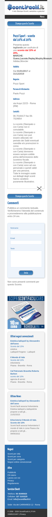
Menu (42, 16)
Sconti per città (14, 454)
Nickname (14, 228)
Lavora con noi (14, 478)
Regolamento (13, 483)
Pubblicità (12, 472)
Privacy (11, 481)
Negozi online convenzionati (19, 462)
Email (12, 238)
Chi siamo (12, 475)
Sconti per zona (14, 456)
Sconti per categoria (16, 459)
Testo (12, 248)
